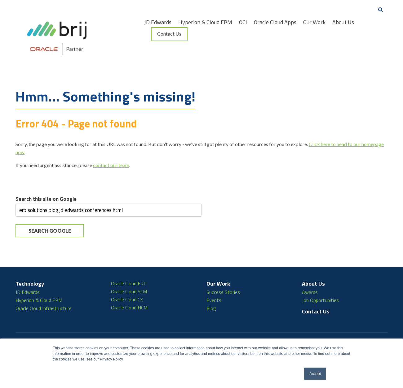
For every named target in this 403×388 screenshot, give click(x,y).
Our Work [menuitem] (314, 22)
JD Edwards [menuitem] (157, 22)
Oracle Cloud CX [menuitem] (127, 277)
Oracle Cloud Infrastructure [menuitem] (44, 286)
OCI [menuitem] (243, 22)
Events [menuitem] (213, 278)
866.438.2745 (88, 334)
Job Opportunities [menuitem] (320, 278)
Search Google (50, 209)
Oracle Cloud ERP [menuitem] (129, 261)
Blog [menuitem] (211, 286)
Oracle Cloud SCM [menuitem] (129, 269)
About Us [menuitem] (343, 22)
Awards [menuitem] (310, 270)
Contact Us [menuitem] (169, 34)
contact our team (111, 143)
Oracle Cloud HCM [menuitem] (129, 285)
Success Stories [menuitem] (223, 270)
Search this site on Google (46, 177)
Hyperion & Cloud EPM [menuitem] (205, 22)
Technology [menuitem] (30, 261)
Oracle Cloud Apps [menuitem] (275, 22)
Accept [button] (315, 374)
